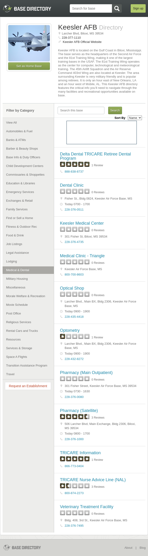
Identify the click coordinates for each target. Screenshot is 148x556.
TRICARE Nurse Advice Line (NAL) (93, 479)
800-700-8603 (74, 274)
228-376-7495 (74, 525)
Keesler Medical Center (82, 223)
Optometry (70, 330)
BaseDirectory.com (25, 547)
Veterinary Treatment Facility (86, 506)
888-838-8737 (74, 171)
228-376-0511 (74, 209)
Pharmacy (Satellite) (79, 410)
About (128, 547)
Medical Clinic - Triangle (82, 255)
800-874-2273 (74, 493)
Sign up (138, 8)
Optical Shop (72, 288)
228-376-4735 (74, 242)
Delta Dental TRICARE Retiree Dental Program (95, 156)
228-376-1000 (74, 439)
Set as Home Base (29, 66)
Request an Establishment (28, 386)
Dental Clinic (72, 185)
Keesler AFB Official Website (82, 42)
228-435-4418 (74, 316)
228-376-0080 (74, 397)
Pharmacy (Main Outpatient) (86, 372)
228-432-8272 (74, 359)
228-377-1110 (71, 37)
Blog (143, 547)
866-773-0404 (74, 466)
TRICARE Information (80, 452)
